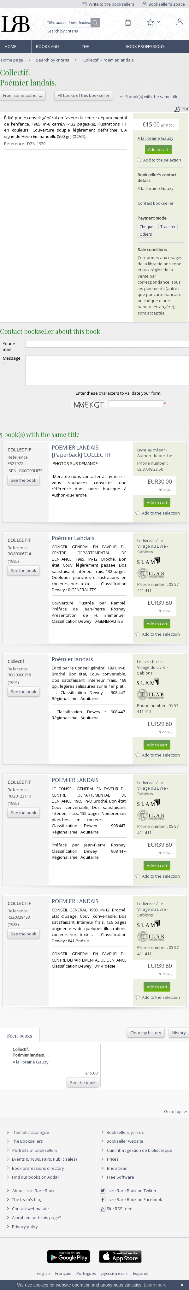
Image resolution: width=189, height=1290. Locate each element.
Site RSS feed (116, 1214)
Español (140, 1279)
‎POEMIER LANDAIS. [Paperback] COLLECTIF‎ (81, 457)
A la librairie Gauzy (156, 138)
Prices (113, 1165)
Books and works (47, 48)
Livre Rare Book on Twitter (128, 1196)
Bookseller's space (164, 4)
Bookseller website (121, 1147)
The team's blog (23, 1205)
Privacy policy (21, 1232)
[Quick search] (72, 22)
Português (86, 1279)
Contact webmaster (27, 1214)
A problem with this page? (33, 1223)
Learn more (155, 1284)
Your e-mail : (9, 346)
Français (63, 1279)
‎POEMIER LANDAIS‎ (75, 785)
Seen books (19, 1041)
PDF (181, 109)
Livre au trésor (151, 455)
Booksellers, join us (121, 1138)
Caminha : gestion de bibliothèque (139, 1156)
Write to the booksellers (108, 4)
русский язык (114, 1279)
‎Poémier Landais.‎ (74, 543)
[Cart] (128, 22)
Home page (10, 48)
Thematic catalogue (27, 1138)
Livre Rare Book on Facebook (130, 1205)
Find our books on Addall (32, 1183)
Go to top (176, 1117)
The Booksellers (95, 48)
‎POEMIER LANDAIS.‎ (76, 906)
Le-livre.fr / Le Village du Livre (151, 549)
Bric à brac (117, 1174)
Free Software (120, 1183)
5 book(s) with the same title (148, 96)
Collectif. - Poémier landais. (109, 60)
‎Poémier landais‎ (72, 665)
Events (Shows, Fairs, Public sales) (41, 1165)
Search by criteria (62, 31)
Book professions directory (145, 48)
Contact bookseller (156, 203)
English (43, 1279)
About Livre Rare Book (33, 1196)
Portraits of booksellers (34, 1156)
